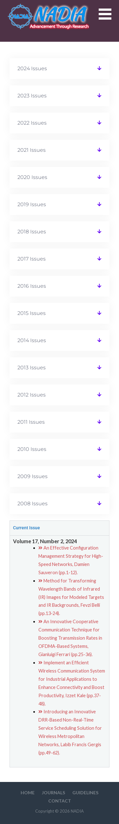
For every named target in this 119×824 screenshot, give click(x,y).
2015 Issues (31, 313)
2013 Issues (31, 368)
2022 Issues (32, 123)
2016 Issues (31, 286)
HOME (28, 792)
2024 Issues (32, 68)
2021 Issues (31, 150)
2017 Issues (31, 259)
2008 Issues (32, 504)
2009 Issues (32, 476)
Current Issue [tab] (26, 528)
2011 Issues (31, 422)
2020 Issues (32, 177)
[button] (109, 17)
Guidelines (85, 792)
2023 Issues (32, 96)
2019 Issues (31, 204)
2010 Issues (31, 449)
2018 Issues (31, 232)
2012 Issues (31, 395)
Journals (53, 792)
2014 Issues (31, 340)
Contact (59, 800)
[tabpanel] (60, 651)
